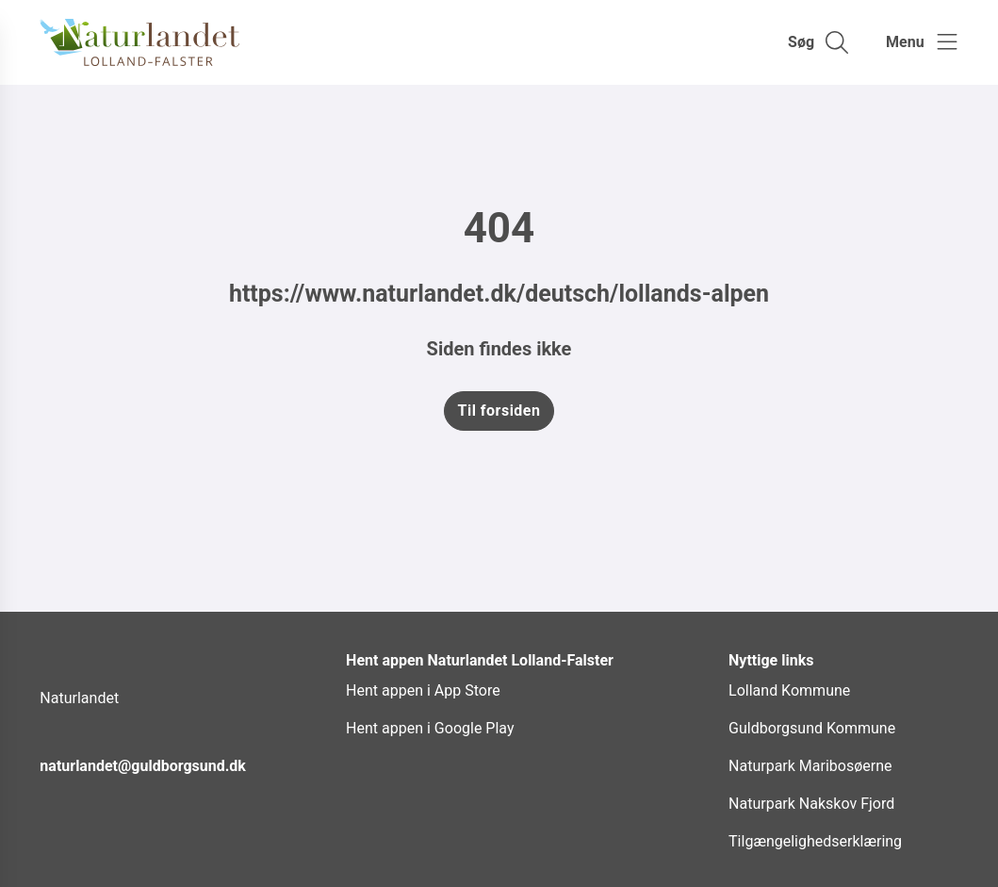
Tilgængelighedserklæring (815, 841)
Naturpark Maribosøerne (810, 766)
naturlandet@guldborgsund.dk (143, 766)
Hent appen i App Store (423, 690)
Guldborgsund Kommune (811, 728)
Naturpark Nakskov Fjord (811, 804)
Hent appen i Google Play (430, 728)
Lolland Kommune (789, 690)
